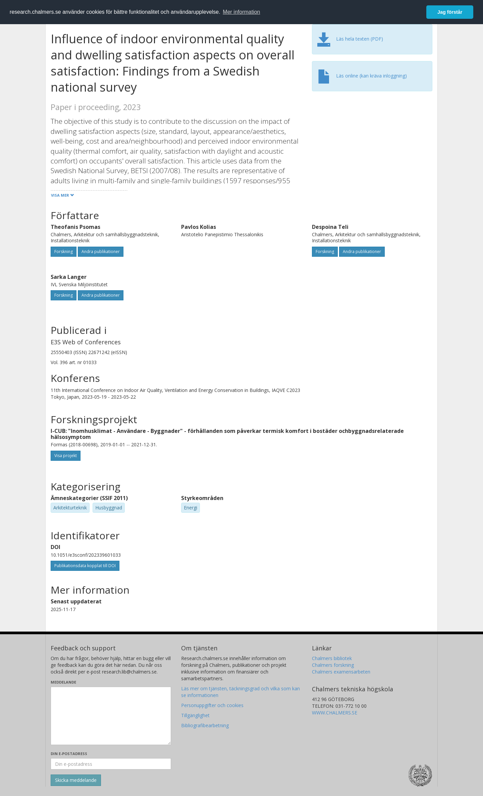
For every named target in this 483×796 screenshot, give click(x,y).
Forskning (63, 251)
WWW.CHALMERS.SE (334, 712)
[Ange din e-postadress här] (111, 763)
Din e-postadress (69, 753)
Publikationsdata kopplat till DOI (85, 565)
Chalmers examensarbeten (341, 671)
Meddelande (63, 682)
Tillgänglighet (195, 715)
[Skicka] (76, 780)
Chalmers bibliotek (332, 658)
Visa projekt (65, 455)
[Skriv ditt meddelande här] (111, 716)
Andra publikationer (101, 251)
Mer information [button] (241, 12)
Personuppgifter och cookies (212, 705)
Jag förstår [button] (449, 12)
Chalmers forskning (333, 665)
